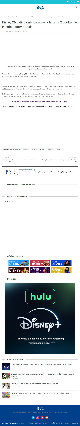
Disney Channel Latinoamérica (16, 17)
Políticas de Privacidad (42, 423)
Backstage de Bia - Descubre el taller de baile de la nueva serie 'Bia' (34, 384)
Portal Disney (9, 31)
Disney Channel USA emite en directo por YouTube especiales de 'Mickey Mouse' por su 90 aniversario (42, 375)
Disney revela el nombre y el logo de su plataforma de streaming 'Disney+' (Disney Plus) (41, 365)
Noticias (30, 423)
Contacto (67, 423)
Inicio (5, 17)
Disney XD (26, 149)
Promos (42, 149)
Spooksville (50, 149)
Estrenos (34, 149)
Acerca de (75, 423)
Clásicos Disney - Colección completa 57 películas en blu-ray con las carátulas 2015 (40, 393)
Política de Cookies (56, 423)
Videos (58, 149)
